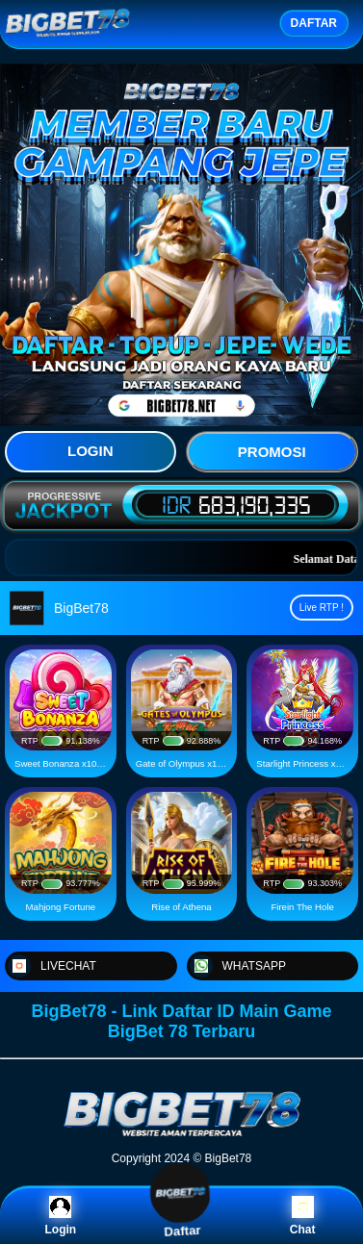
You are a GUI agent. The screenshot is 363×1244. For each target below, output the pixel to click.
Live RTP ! (321, 607)
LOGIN (90, 451)
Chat (303, 1216)
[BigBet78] (182, 1135)
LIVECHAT (52, 965)
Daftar (181, 1215)
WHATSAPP (238, 965)
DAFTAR (314, 23)
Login (60, 1216)
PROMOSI (272, 452)
